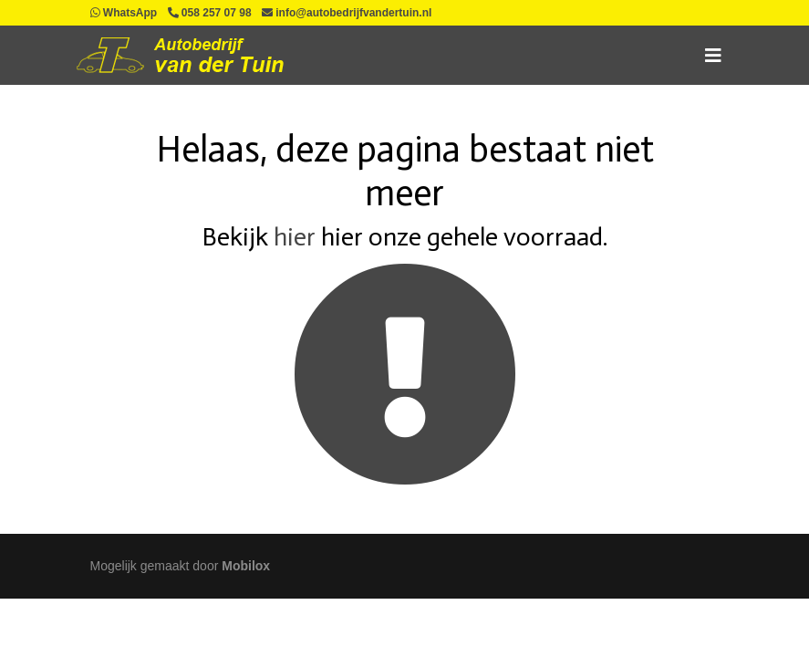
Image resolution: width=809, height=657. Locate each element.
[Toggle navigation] (713, 55)
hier (295, 237)
